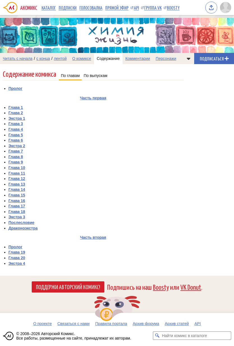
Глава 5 (15, 135)
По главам (70, 75)
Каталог (49, 7)
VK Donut (190, 286)
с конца (43, 58)
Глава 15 (16, 195)
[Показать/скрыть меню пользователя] (225, 7)
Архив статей (177, 323)
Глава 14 (16, 189)
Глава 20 (16, 258)
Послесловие (21, 222)
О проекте (42, 323)
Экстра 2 (16, 146)
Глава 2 (15, 113)
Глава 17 (16, 206)
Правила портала (111, 323)
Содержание (108, 58)
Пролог (15, 88)
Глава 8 (15, 157)
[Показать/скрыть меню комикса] (188, 58)
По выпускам (95, 75)
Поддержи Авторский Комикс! (68, 286)
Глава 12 (16, 178)
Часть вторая (93, 237)
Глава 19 (16, 252)
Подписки (68, 7)
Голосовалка (90, 7)
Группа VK (153, 7)
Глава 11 (16, 173)
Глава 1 (15, 107)
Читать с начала (18, 58)
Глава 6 (15, 140)
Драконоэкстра (23, 228)
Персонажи (166, 58)
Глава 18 (16, 211)
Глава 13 (16, 184)
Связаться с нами (73, 323)
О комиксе (81, 58)
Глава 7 (15, 151)
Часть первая (93, 98)
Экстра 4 (16, 263)
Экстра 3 (16, 217)
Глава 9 (15, 162)
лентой (60, 58)
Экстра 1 (16, 118)
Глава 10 (16, 167)
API (136, 7)
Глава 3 (15, 123)
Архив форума (146, 323)
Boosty (173, 7)
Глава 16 (16, 200)
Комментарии (137, 58)
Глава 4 (15, 129)
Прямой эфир (117, 7)
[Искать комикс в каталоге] (157, 336)
